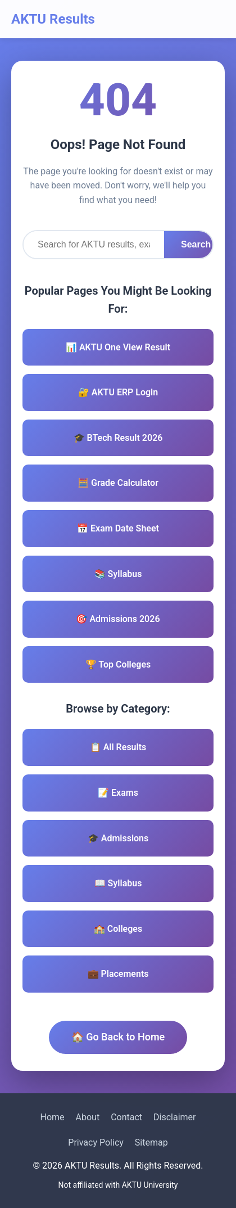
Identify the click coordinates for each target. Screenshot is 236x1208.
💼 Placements (118, 973)
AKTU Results (53, 19)
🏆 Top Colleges (118, 664)
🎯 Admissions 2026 (118, 619)
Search (196, 244)
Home (52, 1117)
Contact (126, 1117)
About (88, 1117)
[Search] (94, 244)
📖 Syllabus (118, 883)
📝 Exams (118, 792)
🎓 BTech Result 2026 (118, 437)
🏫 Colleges (118, 928)
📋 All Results (118, 747)
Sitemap (151, 1142)
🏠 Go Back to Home (118, 1037)
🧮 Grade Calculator (118, 482)
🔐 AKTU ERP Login (118, 392)
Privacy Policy (96, 1142)
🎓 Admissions (118, 838)
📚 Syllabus (118, 574)
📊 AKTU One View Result (118, 347)
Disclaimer (174, 1117)
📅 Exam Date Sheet (118, 528)
